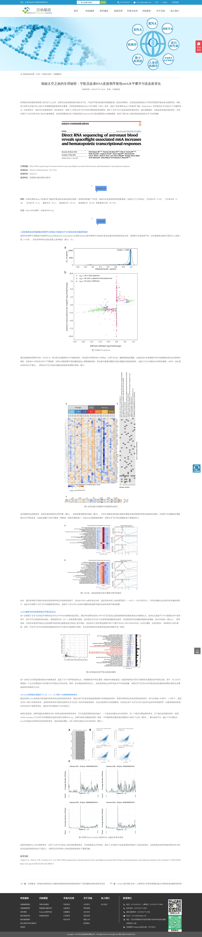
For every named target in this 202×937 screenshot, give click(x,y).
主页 (38, 74)
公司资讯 (66, 916)
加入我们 (174, 11)
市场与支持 (132, 11)
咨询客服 (175, 2)
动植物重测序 (25, 908)
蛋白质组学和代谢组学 (28, 923)
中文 (156, 2)
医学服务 (104, 11)
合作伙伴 (87, 912)
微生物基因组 (25, 919)
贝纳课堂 (146, 11)
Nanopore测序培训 (45, 912)
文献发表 (66, 908)
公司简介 (87, 904)
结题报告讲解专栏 (45, 908)
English (164, 2)
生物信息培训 (44, 916)
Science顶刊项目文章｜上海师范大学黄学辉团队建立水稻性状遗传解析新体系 (149, 884)
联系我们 (87, 923)
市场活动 (66, 904)
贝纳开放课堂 (44, 904)
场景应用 (118, 11)
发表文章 (87, 916)
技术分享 (66, 919)
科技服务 (90, 11)
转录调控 (23, 912)
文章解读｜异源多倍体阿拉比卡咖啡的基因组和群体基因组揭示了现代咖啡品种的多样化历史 (66, 884)
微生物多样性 (25, 916)
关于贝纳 (160, 11)
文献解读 (57, 74)
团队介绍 (87, 919)
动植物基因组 (25, 904)
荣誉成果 (87, 908)
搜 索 (103, 2)
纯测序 (22, 927)
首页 (76, 11)
